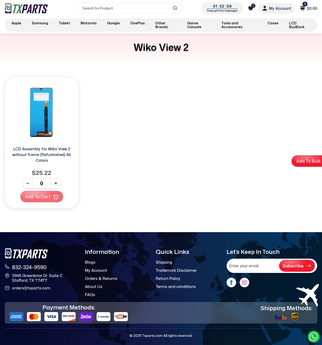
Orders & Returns (101, 278)
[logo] (27, 8)
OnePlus (137, 23)
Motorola (89, 23)
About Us (93, 286)
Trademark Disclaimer (176, 270)
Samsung (40, 23)
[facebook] (231, 282)
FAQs (90, 294)
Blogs (90, 262)
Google (113, 23)
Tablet (64, 23)
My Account (96, 270)
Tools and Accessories (232, 25)
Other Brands (161, 25)
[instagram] (244, 282)
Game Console (194, 25)
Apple (16, 23)
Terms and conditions (176, 286)
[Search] (130, 8)
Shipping (164, 262)
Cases (273, 23)
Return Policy (168, 278)
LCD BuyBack (297, 25)
